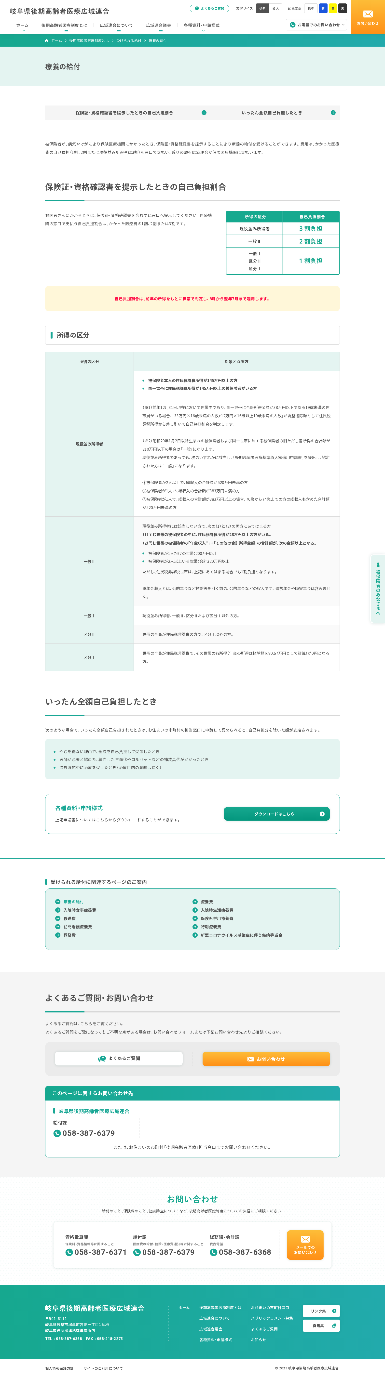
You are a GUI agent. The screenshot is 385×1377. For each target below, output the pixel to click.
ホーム (56, 40)
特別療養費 (211, 927)
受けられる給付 (128, 40)
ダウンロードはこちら (274, 814)
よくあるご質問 (207, 9)
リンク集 (323, 1310)
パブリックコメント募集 (272, 1318)
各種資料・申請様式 (215, 1339)
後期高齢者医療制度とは (89, 40)
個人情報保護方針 (60, 1368)
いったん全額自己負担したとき (272, 112)
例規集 (324, 1325)
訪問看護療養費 (78, 927)
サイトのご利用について (111, 1368)
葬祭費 (70, 935)
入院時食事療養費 (80, 910)
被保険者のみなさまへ (373, 589)
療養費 (207, 902)
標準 (310, 9)
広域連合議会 (210, 1328)
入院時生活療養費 (217, 910)
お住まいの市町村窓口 (270, 1307)
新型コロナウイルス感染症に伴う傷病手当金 (242, 935)
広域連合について (214, 1318)
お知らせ (258, 1339)
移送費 (70, 918)
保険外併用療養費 (217, 918)
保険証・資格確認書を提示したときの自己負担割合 (124, 112)
